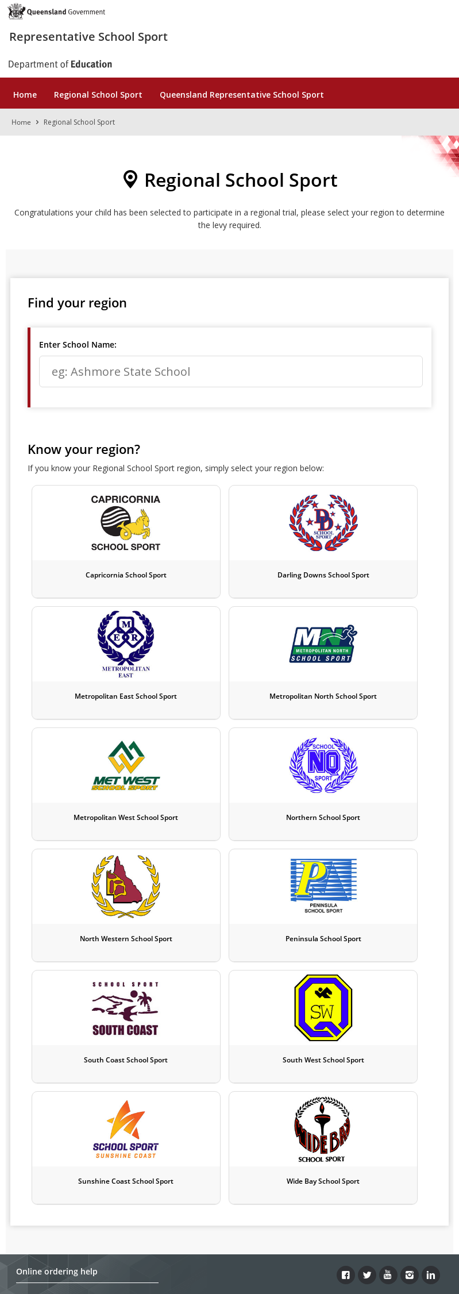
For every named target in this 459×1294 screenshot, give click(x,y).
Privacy (208, 1201)
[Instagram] (409, 1032)
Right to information (279, 1201)
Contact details (44, 1138)
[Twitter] (367, 1032)
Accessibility (358, 1201)
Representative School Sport (88, 36)
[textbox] (230, 371)
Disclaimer (156, 1201)
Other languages (274, 1217)
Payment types (44, 1054)
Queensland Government (230, 1262)
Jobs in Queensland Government (164, 1217)
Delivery (31, 1071)
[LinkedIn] (431, 1032)
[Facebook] (346, 1032)
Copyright (99, 1201)
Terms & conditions (53, 1121)
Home (25, 94)
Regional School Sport (98, 94)
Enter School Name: (78, 344)
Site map (341, 1217)
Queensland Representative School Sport (242, 94)
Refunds (31, 1088)
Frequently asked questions (67, 1104)
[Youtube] (388, 1032)
